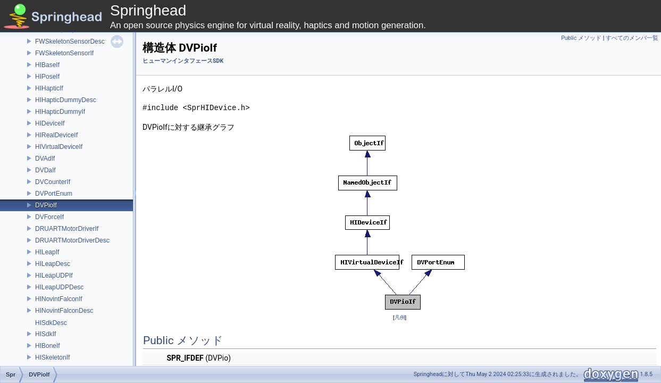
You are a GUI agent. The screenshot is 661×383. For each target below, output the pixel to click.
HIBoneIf (47, 345)
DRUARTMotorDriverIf (66, 228)
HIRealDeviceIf (56, 135)
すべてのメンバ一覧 (632, 38)
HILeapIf (47, 252)
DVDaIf (45, 170)
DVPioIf (46, 205)
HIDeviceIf (49, 123)
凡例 (400, 317)
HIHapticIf (49, 88)
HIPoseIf (47, 76)
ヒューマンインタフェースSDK (183, 60)
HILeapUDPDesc (59, 287)
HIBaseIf (47, 65)
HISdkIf (45, 334)
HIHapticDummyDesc (65, 100)
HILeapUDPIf (54, 275)
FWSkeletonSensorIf (64, 53)
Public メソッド (581, 38)
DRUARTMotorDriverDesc (72, 240)
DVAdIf (45, 158)
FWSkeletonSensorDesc (70, 41)
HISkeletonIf (52, 357)
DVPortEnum (53, 193)
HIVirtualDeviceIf (58, 147)
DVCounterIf (52, 182)
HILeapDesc (52, 264)
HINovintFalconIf (58, 299)
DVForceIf (49, 217)
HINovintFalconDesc (64, 310)
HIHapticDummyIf (60, 111)
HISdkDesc (51, 323)
